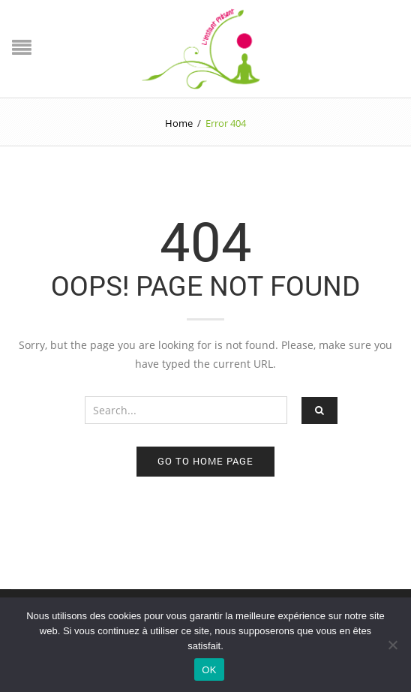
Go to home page (206, 461)
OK (209, 669)
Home (179, 123)
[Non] (392, 644)
